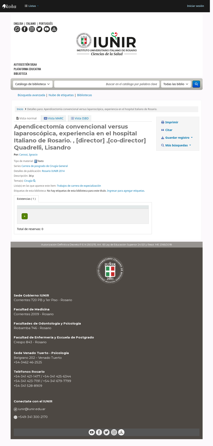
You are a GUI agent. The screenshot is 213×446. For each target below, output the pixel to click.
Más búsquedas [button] (175, 145)
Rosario (46, 171)
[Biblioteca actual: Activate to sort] (61, 211)
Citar (166, 130)
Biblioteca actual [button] (56, 210)
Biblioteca (20, 73)
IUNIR (54, 171)
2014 (61, 171)
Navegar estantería (85, 222)
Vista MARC (53, 118)
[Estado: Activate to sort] (115, 211)
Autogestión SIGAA (25, 64)
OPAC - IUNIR (12, 6)
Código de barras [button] (131, 210)
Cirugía (28, 180)
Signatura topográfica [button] (84, 210)
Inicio (20, 109)
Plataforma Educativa (27, 69)
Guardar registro (175, 138)
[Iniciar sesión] (195, 6)
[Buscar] (196, 84)
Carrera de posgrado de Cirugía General (44, 166)
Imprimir (169, 122)
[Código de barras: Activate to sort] (136, 211)
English (19, 23)
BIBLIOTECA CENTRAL (57, 222)
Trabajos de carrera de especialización (79, 185)
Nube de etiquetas (61, 95)
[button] (31, 6)
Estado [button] (112, 212)
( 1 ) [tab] (26, 199)
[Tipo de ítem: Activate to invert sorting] (32, 211)
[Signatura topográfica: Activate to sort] (91, 211)
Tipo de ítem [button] (27, 212)
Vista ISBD (80, 118)
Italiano (31, 23)
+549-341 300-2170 (32, 423)
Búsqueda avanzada (31, 95)
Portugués (46, 23)
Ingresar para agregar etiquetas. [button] (126, 190)
